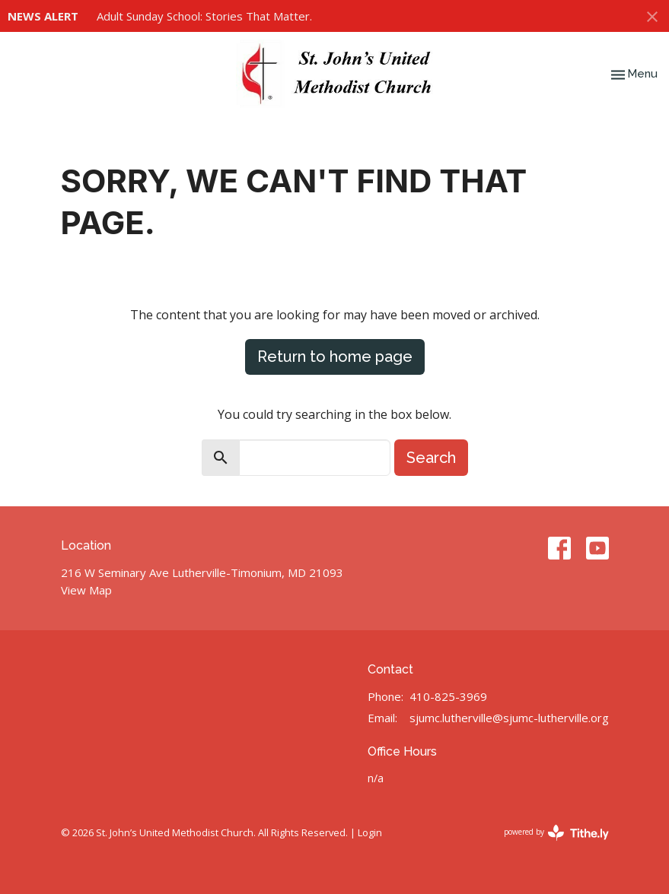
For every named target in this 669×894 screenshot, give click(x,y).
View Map (86, 590)
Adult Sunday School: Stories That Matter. (204, 16)
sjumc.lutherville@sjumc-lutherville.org (509, 717)
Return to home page (335, 356)
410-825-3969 (448, 696)
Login (370, 832)
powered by (556, 833)
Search (431, 458)
